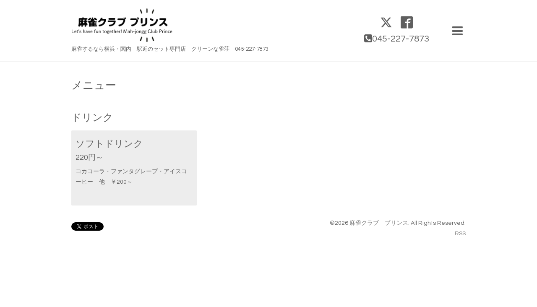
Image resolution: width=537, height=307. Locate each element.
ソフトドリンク (109, 144)
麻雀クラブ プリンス (378, 223)
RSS (460, 234)
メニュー (93, 85)
